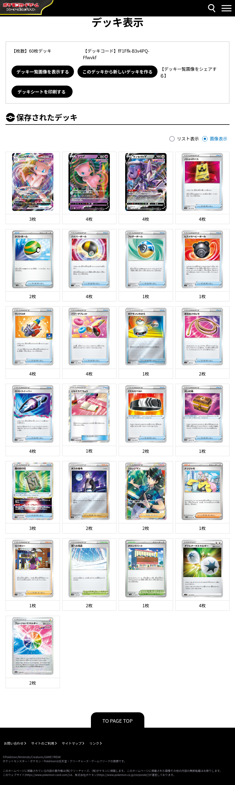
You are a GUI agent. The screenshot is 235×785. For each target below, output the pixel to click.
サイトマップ (72, 743)
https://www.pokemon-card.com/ (46, 775)
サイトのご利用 (42, 743)
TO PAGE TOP (117, 720)
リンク (94, 743)
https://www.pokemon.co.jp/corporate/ (123, 775)
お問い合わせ (14, 743)
